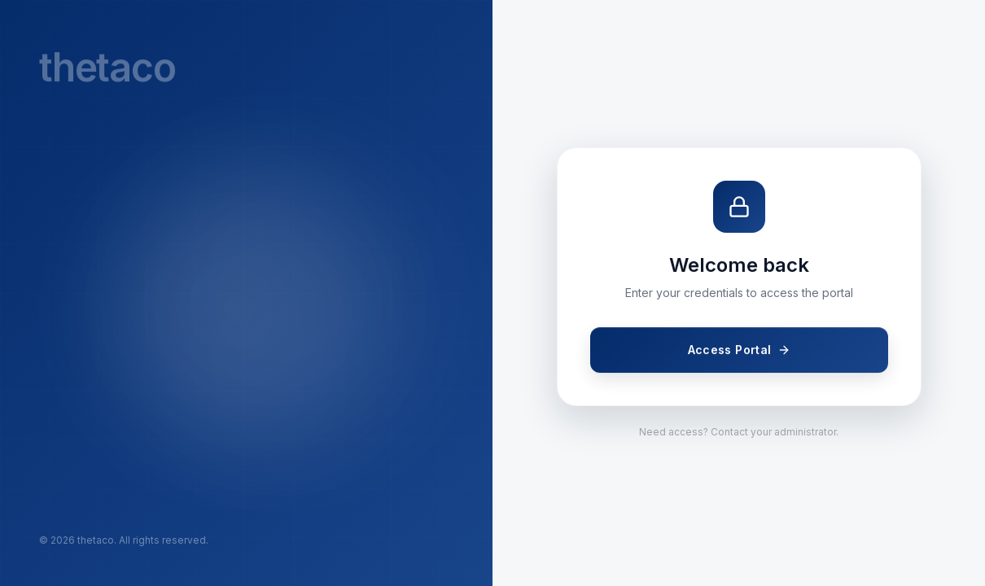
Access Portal (738, 349)
